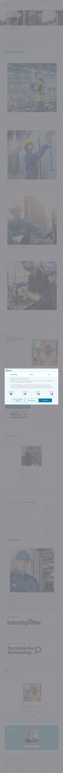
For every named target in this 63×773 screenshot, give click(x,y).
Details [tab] (31, 374)
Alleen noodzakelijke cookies (17, 400)
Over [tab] (49, 374)
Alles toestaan (45, 400)
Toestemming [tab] (13, 374)
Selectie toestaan (31, 400)
